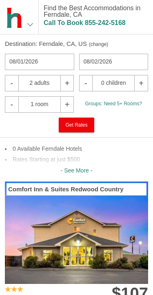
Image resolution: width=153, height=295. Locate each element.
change (98, 44)
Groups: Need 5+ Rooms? (113, 104)
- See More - (77, 170)
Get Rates (76, 125)
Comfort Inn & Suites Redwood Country (66, 189)
